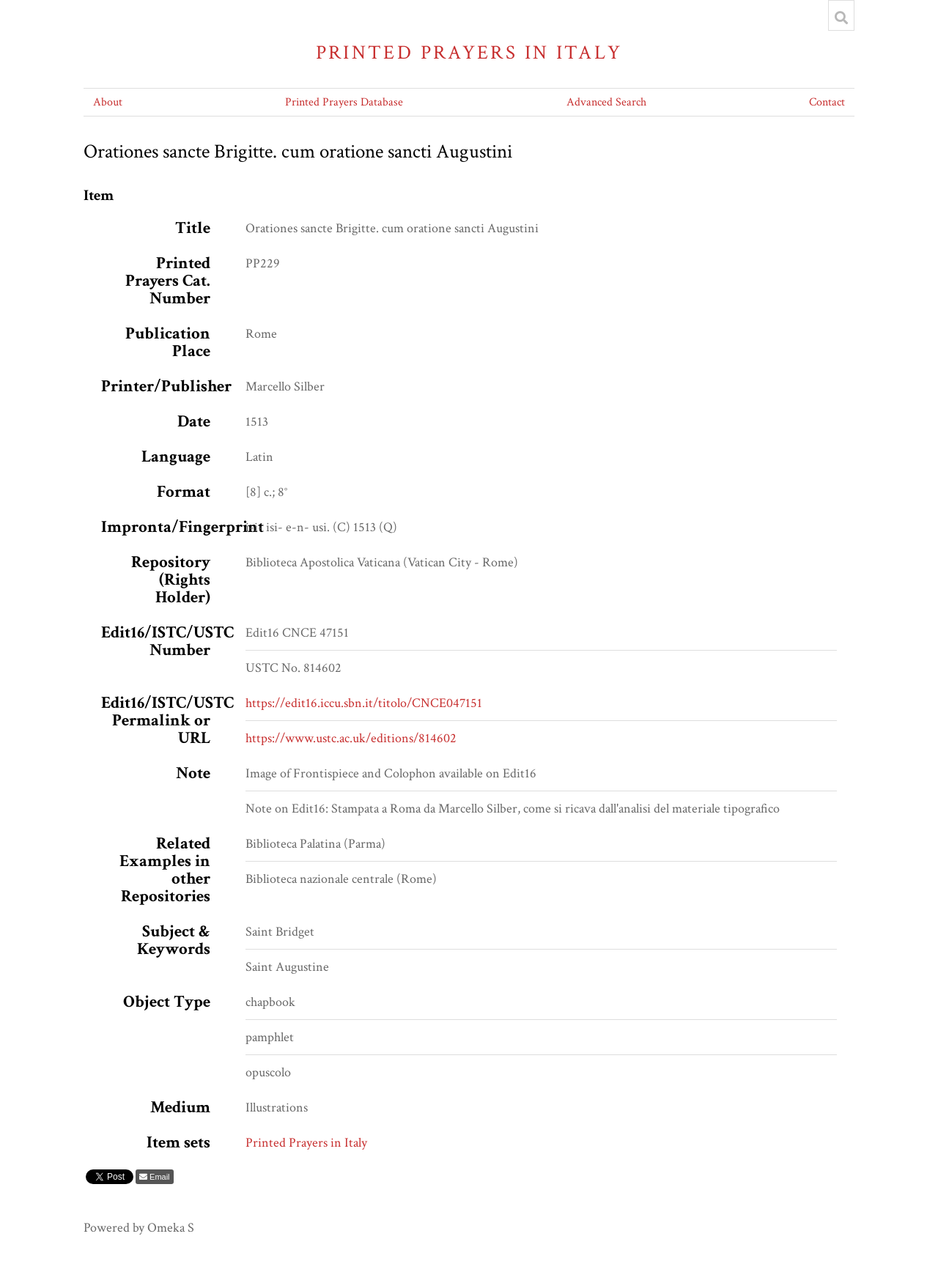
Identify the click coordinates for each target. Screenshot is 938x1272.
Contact (827, 102)
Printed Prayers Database (344, 102)
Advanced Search (606, 102)
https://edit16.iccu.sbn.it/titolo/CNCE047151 (363, 703)
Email (158, 1176)
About (107, 102)
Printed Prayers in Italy (469, 52)
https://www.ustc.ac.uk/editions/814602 (351, 738)
